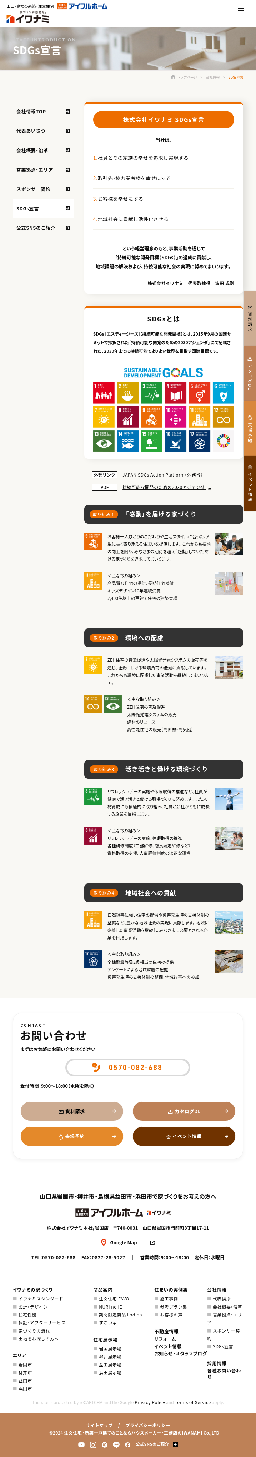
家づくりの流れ (34, 1331)
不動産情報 (166, 1331)
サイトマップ (99, 1425)
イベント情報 (187, 1136)
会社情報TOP (31, 111)
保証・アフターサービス (42, 1322)
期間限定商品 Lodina (120, 1314)
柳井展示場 (110, 1357)
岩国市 (25, 1364)
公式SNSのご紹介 (36, 227)
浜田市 (25, 1388)
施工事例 (169, 1298)
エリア (19, 1355)
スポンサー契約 (33, 188)
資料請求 (75, 1111)
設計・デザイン (33, 1307)
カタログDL (188, 1111)
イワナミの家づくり (33, 1289)
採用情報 (217, 1363)
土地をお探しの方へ (39, 1338)
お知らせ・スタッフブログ (180, 1353)
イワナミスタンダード (41, 1298)
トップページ (184, 77)
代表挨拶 (222, 1298)
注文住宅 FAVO (114, 1298)
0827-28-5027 (108, 1257)
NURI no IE (110, 1307)
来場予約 (75, 1136)
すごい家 (108, 1322)
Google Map (123, 1242)
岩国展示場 (110, 1348)
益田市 (25, 1380)
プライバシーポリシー (147, 1425)
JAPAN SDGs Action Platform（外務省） (162, 475)
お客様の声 (171, 1314)
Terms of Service (193, 1402)
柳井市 (25, 1372)
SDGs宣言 (27, 208)
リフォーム (165, 1338)
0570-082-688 (59, 1257)
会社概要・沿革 (32, 150)
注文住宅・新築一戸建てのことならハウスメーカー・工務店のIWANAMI (133, 1433)
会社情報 (213, 77)
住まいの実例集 (171, 1289)
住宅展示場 (105, 1339)
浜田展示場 (110, 1372)
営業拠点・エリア (34, 169)
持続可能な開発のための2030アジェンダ (164, 487)
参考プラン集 (173, 1307)
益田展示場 (110, 1364)
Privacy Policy (150, 1402)
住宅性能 (27, 1314)
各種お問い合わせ (224, 1373)
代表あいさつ (31, 130)
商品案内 (103, 1289)
